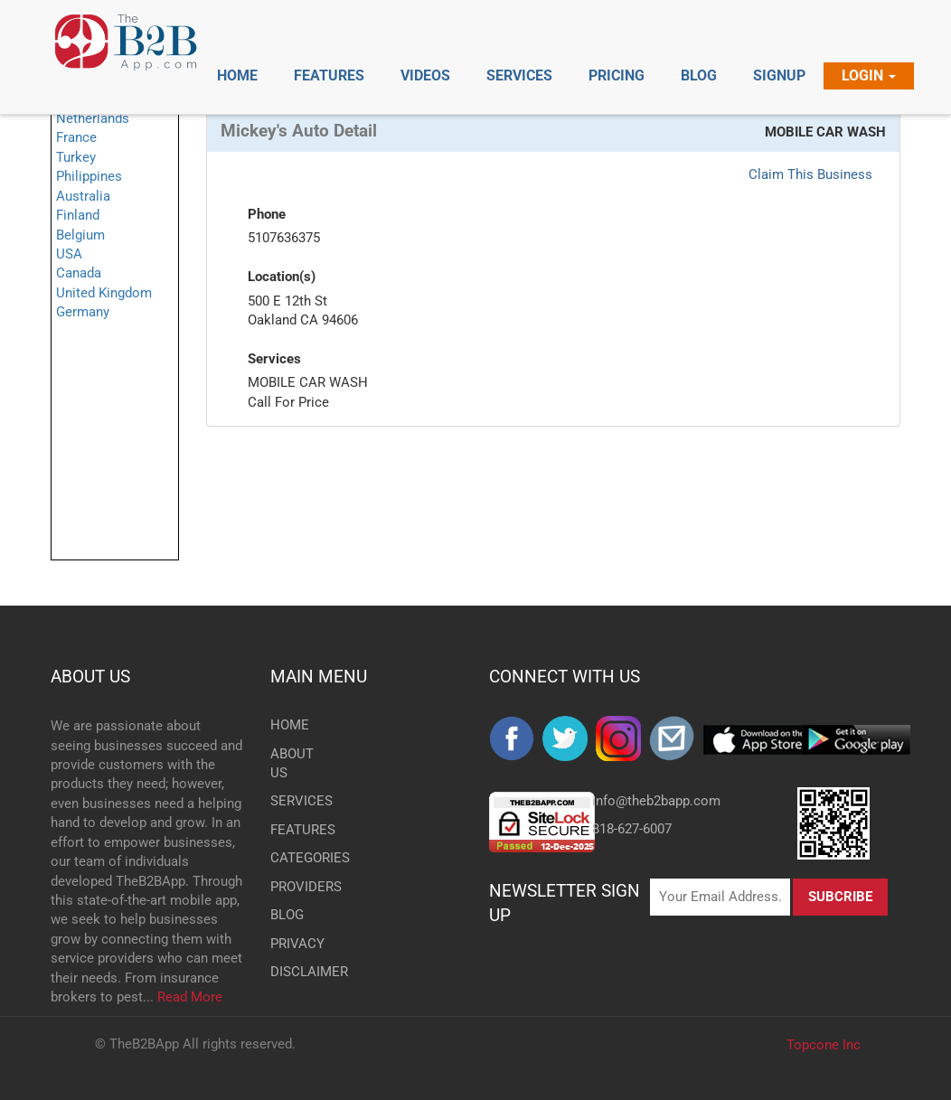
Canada (78, 273)
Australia (83, 196)
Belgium (80, 235)
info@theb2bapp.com (656, 801)
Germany (82, 312)
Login (869, 75)
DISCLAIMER (294, 972)
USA (69, 254)
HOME (289, 725)
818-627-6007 (632, 829)
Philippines (89, 176)
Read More (189, 997)
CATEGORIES (294, 858)
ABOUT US (90, 676)
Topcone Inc (823, 1045)
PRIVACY (294, 943)
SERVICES (294, 801)
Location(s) (281, 276)
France (76, 137)
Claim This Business (810, 174)
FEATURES (294, 830)
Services (274, 359)
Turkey (76, 157)
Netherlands (92, 118)
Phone (267, 214)
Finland (77, 215)
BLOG (287, 915)
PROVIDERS (294, 887)
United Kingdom (104, 293)
